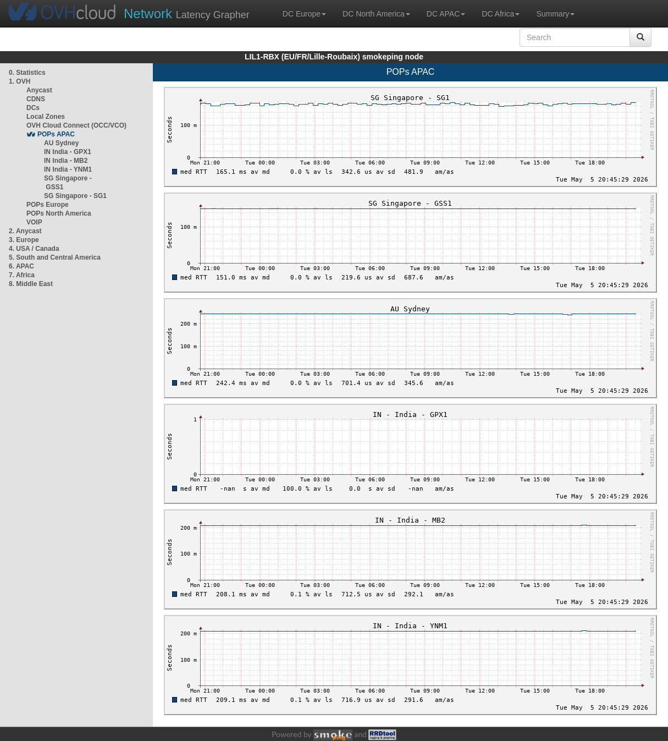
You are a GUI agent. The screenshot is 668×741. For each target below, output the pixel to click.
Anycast (39, 90)
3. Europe (24, 240)
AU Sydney (61, 143)
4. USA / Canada (34, 249)
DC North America (376, 13)
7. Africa (22, 275)
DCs (33, 108)
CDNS (35, 99)
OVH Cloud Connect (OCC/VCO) (76, 125)
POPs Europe (47, 204)
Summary (555, 13)
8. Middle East (31, 284)
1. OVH (19, 81)
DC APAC (446, 13)
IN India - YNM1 (68, 169)
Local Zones (45, 116)
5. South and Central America (55, 257)
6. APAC (21, 266)
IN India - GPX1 (67, 152)
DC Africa (501, 13)
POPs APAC (56, 134)
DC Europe (304, 13)
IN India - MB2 (65, 160)
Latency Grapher (187, 13)
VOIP (34, 222)
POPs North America (58, 213)
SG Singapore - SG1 (75, 196)
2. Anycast (25, 231)
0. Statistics (27, 72)
